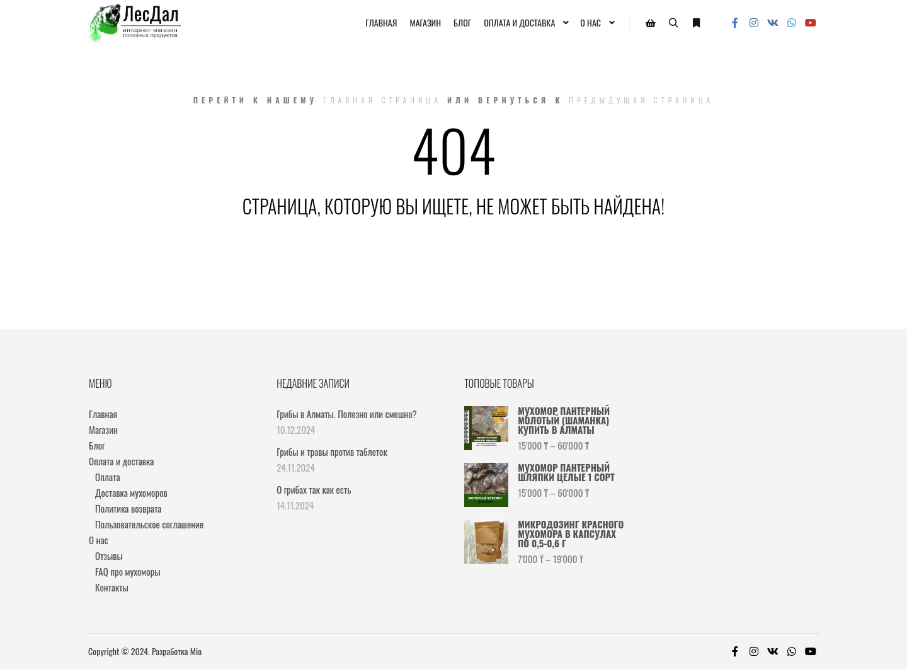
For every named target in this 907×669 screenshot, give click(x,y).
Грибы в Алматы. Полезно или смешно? (347, 414)
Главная (103, 414)
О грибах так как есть (314, 489)
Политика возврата (128, 508)
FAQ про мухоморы (128, 571)
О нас (98, 540)
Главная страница (382, 100)
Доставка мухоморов (131, 492)
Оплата (107, 477)
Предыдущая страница (641, 100)
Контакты (111, 587)
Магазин (103, 429)
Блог (97, 445)
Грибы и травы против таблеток (332, 451)
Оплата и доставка (121, 461)
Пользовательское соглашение (149, 524)
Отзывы (109, 555)
